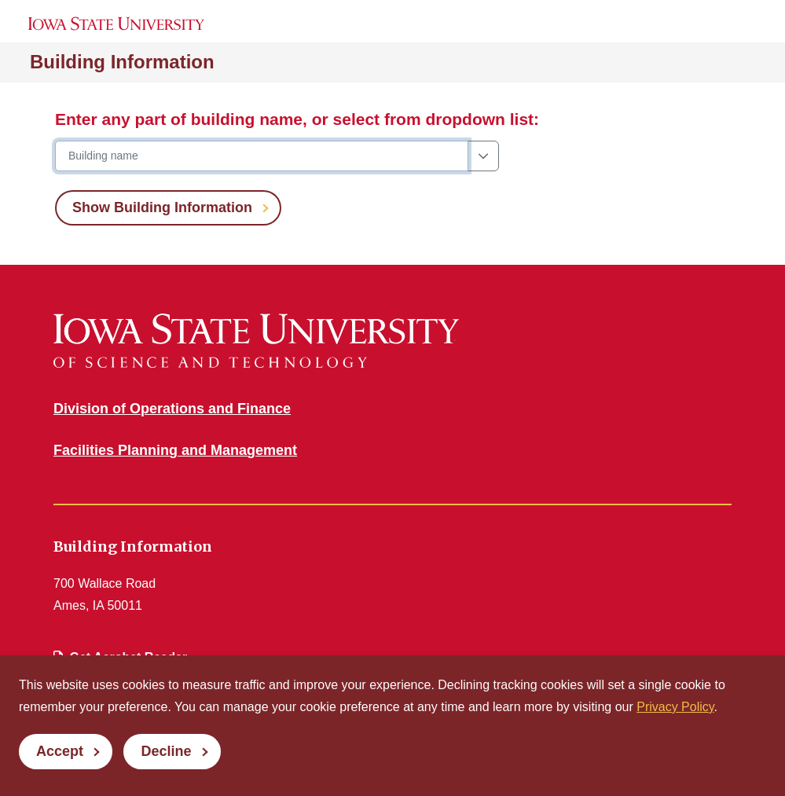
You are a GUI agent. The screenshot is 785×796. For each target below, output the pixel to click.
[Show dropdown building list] (483, 156)
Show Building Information (162, 207)
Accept (59, 751)
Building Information (122, 61)
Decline (166, 751)
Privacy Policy (674, 706)
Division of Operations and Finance (172, 408)
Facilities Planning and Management (175, 450)
